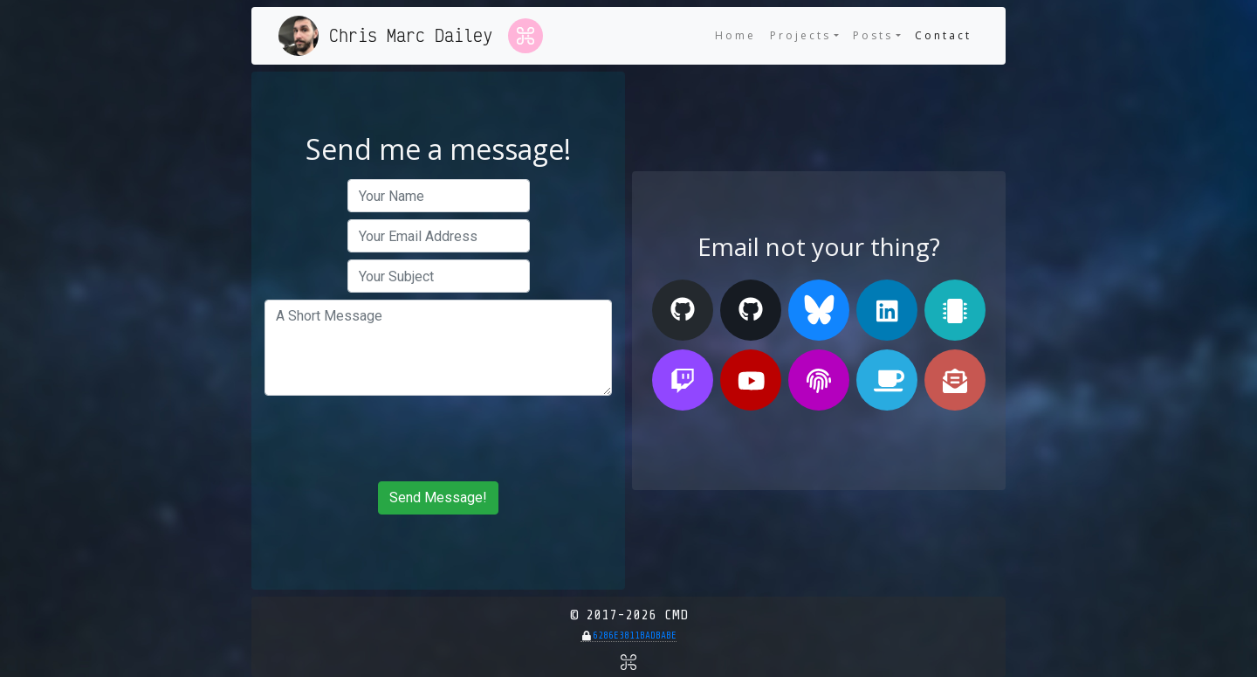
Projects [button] (800, 35)
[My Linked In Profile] (886, 310)
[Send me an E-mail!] (955, 380)
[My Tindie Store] (955, 310)
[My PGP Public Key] (818, 380)
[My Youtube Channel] (750, 380)
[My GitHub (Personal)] (682, 310)
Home (735, 35)
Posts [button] (873, 35)
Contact (947, 35)
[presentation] (438, 438)
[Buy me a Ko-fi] (886, 380)
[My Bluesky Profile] (818, 310)
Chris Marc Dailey (410, 35)
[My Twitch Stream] (682, 380)
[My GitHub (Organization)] (750, 310)
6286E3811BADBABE (635, 635)
